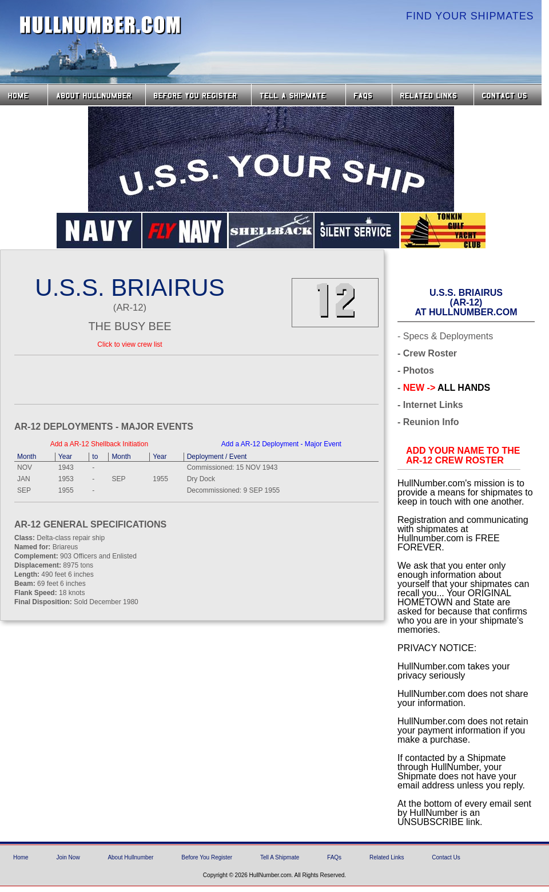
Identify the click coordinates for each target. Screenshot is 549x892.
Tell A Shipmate (279, 857)
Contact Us (509, 94)
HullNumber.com (100, 25)
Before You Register (206, 857)
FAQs (369, 94)
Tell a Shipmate (298, 94)
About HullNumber (96, 94)
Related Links (433, 94)
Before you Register (198, 94)
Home (23, 94)
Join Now (67, 857)
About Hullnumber (130, 857)
